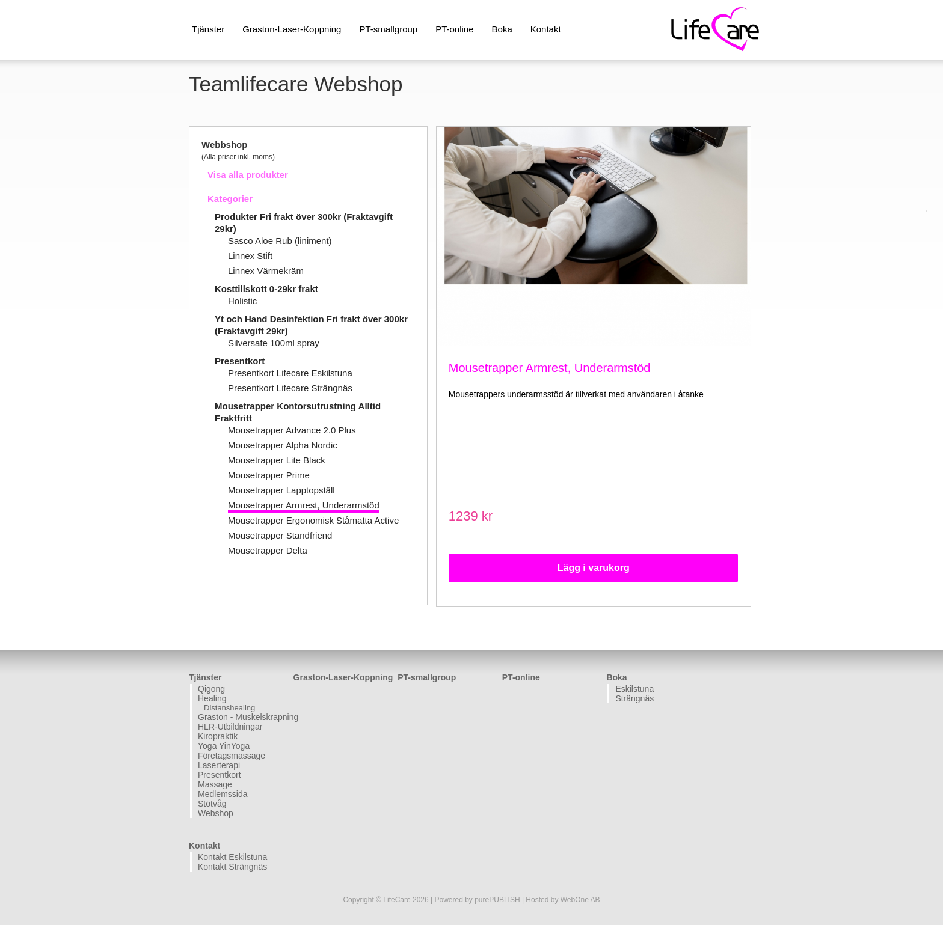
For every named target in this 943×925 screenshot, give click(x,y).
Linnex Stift (250, 256)
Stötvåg (212, 803)
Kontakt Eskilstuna (232, 857)
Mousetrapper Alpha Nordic (282, 445)
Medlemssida (222, 794)
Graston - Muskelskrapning (244, 717)
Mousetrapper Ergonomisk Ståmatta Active (313, 520)
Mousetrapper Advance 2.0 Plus (292, 430)
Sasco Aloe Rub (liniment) (280, 241)
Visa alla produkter (247, 174)
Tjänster (208, 29)
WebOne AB (580, 900)
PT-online (454, 29)
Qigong (211, 689)
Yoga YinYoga (224, 746)
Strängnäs (634, 698)
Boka (502, 29)
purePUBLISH (497, 900)
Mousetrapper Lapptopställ (281, 490)
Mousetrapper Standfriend (280, 535)
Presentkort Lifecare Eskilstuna (290, 373)
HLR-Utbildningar (230, 726)
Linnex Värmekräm (266, 271)
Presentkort (240, 361)
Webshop (215, 813)
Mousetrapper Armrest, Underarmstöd (303, 505)
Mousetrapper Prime (269, 475)
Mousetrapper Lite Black (276, 460)
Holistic (242, 301)
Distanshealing (229, 707)
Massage (215, 784)
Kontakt (545, 29)
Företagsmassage (231, 755)
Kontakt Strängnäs (232, 867)
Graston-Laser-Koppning (291, 29)
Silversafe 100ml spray (273, 343)
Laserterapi (219, 765)
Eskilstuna (634, 689)
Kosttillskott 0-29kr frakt (266, 289)
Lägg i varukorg (594, 568)
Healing (212, 698)
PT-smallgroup (388, 29)
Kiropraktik (218, 736)
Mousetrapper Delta (267, 550)
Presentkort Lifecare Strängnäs (290, 388)
